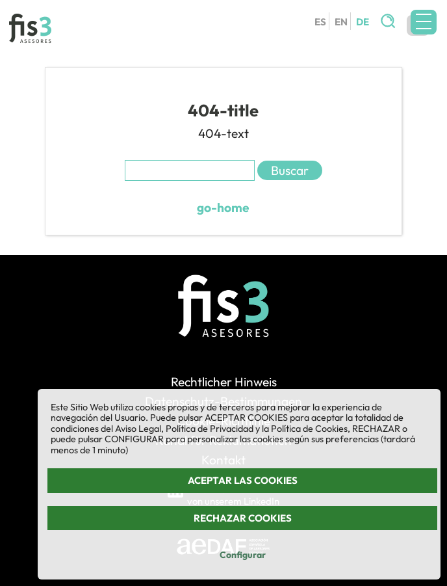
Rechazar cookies (243, 518)
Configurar (243, 555)
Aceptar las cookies (243, 480)
